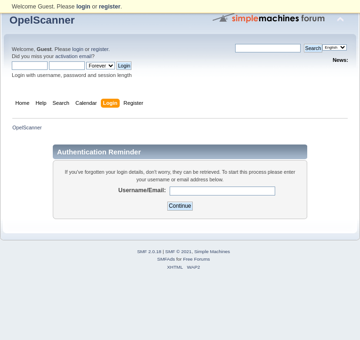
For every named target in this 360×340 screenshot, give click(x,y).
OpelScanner (42, 20)
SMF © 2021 (178, 251)
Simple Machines (212, 251)
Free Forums (196, 259)
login (77, 49)
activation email (73, 56)
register (99, 49)
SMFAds (166, 259)
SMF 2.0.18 (149, 251)
